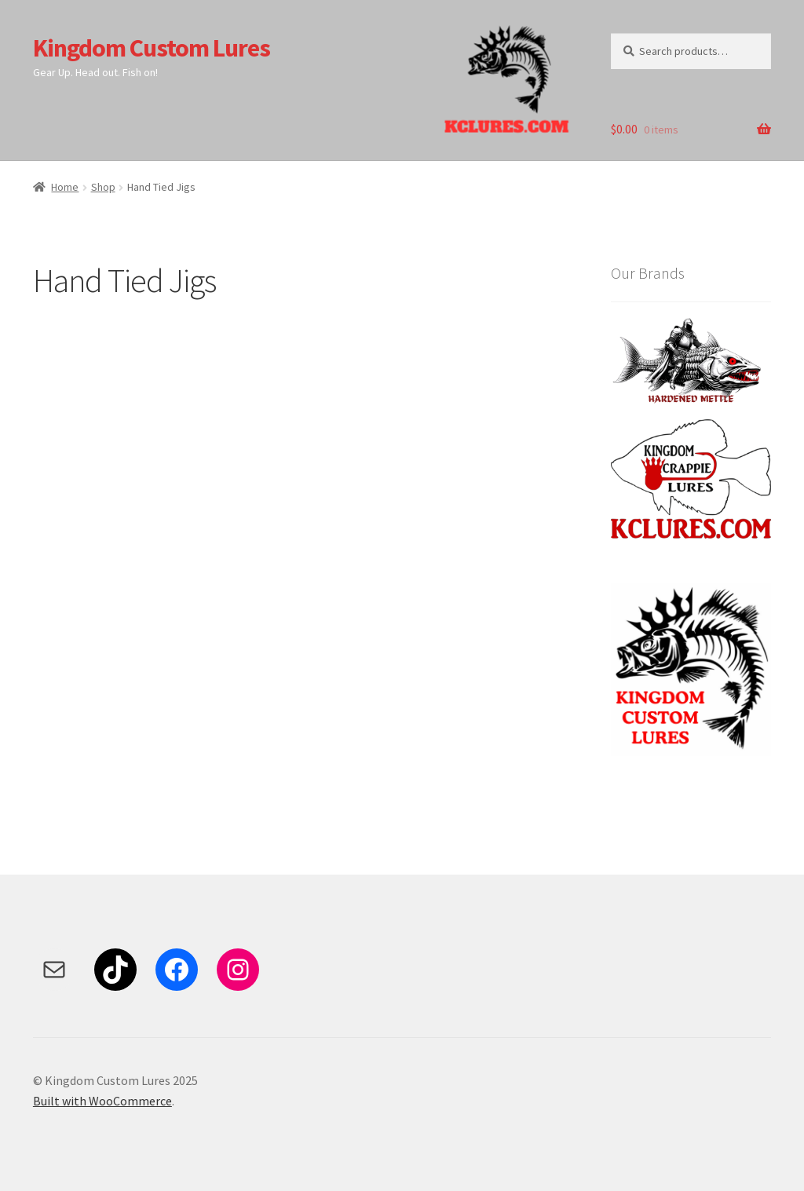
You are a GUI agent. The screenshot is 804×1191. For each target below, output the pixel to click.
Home (65, 187)
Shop (103, 187)
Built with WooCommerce (102, 1101)
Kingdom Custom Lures (151, 48)
